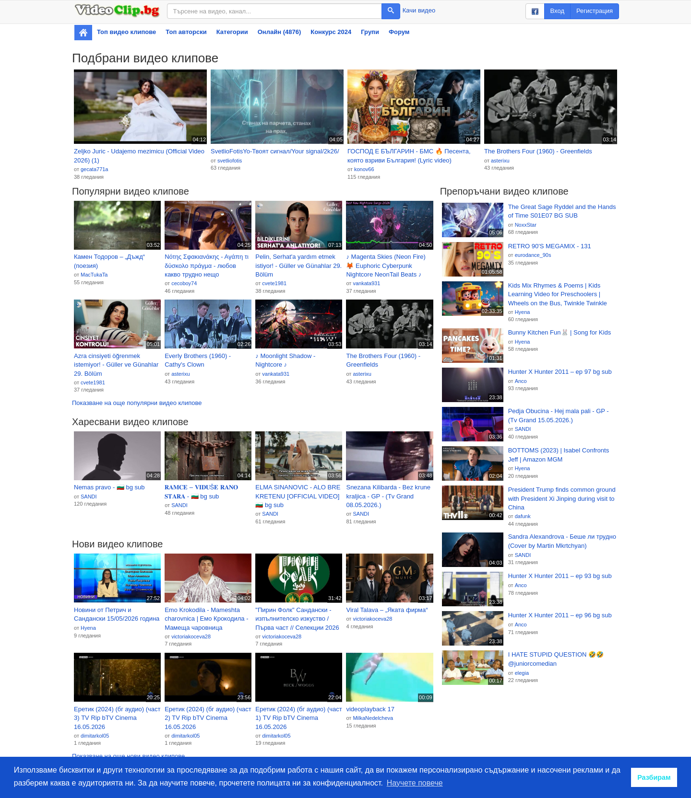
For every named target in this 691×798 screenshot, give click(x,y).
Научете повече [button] (415, 783)
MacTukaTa (94, 275)
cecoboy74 (184, 283)
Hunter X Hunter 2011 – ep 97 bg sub (560, 371)
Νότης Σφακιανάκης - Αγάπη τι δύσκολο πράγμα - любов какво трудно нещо (207, 265)
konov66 (364, 169)
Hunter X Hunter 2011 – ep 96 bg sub (560, 615)
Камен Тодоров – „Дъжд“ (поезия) (109, 261)
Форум (399, 31)
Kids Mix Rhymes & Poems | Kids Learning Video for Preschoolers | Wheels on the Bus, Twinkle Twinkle (557, 294)
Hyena (88, 628)
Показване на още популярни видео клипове (137, 402)
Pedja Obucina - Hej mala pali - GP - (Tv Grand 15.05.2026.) (558, 415)
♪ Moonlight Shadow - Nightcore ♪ (285, 360)
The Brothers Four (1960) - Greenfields (538, 151)
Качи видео (419, 10)
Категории (232, 31)
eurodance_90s (533, 255)
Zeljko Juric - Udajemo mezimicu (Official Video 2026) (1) (139, 156)
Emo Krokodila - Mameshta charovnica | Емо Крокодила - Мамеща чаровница (206, 618)
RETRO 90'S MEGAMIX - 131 (549, 246)
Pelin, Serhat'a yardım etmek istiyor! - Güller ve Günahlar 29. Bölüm (298, 265)
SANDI (89, 496)
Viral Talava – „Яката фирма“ (387, 609)
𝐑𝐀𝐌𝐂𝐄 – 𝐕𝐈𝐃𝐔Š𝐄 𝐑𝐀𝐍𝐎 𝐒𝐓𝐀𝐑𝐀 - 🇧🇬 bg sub (201, 492)
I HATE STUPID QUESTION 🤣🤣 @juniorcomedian (556, 659)
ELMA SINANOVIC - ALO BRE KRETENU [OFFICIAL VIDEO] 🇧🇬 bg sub (297, 496)
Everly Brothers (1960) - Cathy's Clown (198, 360)
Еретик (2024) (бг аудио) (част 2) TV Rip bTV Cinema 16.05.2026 (208, 717)
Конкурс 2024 (330, 31)
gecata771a (94, 169)
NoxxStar (525, 225)
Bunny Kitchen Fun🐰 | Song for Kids (559, 332)
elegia (522, 673)
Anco (521, 381)
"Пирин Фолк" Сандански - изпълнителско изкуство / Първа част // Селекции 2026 (297, 618)
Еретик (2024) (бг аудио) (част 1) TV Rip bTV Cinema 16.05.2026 (298, 717)
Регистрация (594, 10)
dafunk (523, 516)
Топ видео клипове (126, 31)
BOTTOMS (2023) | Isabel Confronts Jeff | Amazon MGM (558, 455)
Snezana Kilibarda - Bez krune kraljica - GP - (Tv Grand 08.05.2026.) (388, 496)
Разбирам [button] (654, 777)
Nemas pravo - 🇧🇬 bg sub (109, 487)
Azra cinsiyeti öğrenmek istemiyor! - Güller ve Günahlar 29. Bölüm (116, 364)
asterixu (500, 160)
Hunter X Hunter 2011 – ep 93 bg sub (560, 575)
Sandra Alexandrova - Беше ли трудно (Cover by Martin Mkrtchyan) (562, 541)
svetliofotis (229, 160)
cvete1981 (274, 283)
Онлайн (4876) (279, 31)
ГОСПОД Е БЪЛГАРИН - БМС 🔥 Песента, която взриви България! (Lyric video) (409, 156)
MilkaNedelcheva (373, 718)
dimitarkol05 (95, 736)
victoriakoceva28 (191, 636)
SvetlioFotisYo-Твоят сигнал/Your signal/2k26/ (275, 151)
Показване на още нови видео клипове (128, 756)
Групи (370, 31)
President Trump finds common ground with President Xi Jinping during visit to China (562, 498)
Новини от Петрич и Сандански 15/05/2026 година (116, 614)
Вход (557, 10)
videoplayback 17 (370, 709)
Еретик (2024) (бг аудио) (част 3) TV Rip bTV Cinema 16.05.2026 (117, 717)
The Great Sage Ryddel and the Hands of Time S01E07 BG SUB (562, 211)
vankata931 (366, 283)
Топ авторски (186, 31)
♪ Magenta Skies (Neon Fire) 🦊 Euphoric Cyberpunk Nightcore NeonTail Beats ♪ (385, 265)
